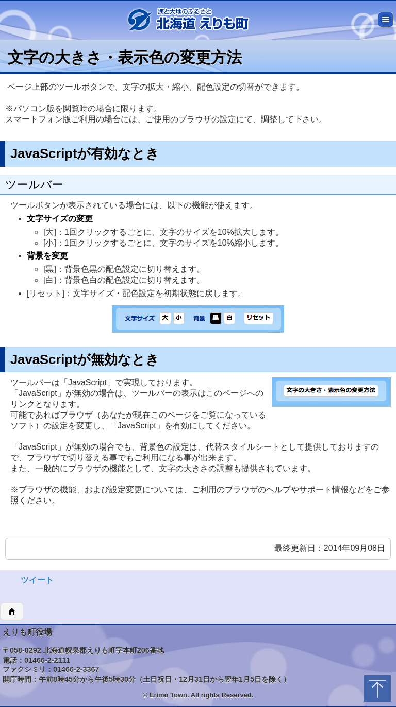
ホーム (12, 611)
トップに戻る (377, 688)
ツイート (37, 580)
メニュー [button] (385, 19)
